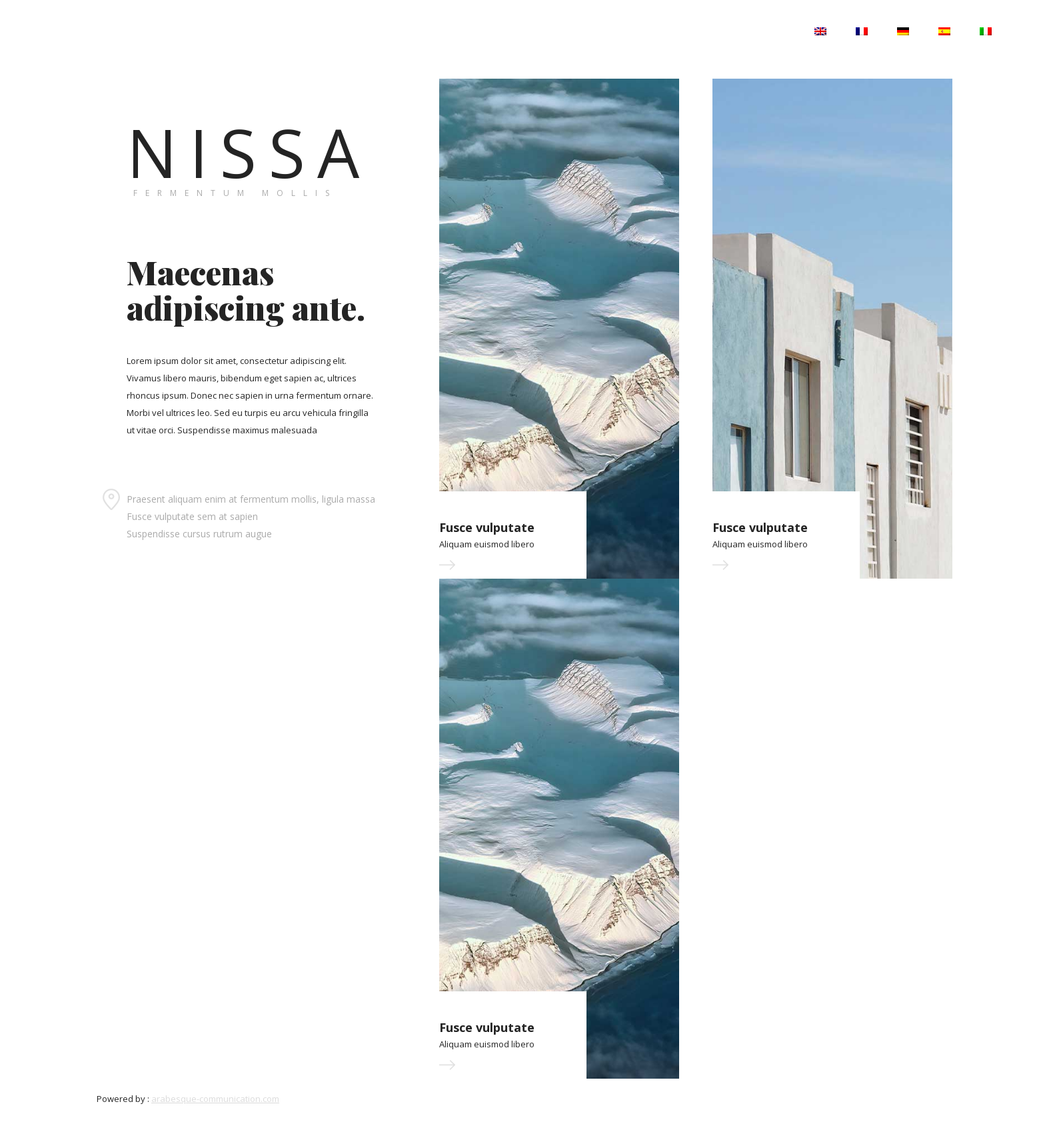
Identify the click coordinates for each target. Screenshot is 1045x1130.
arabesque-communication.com (215, 1099)
